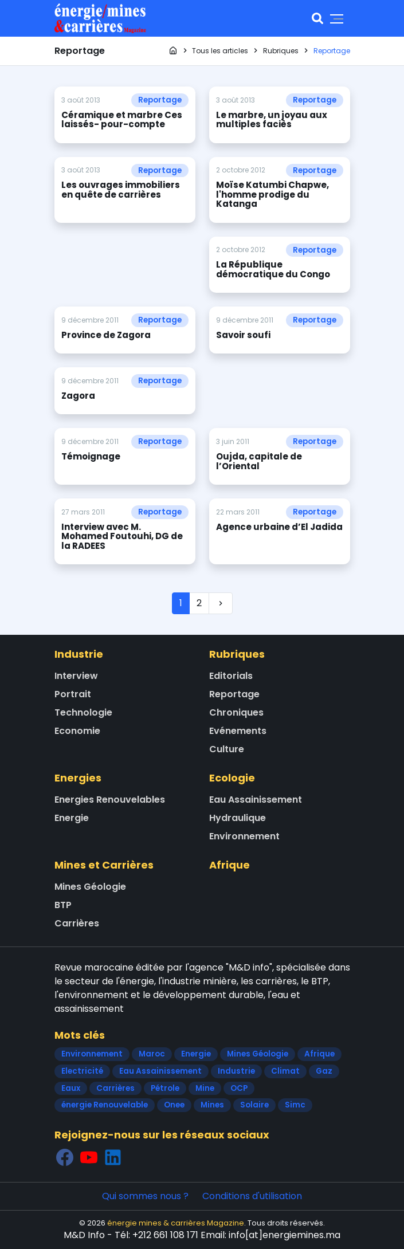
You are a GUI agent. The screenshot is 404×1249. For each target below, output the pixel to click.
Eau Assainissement (255, 799)
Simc (295, 1104)
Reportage (160, 100)
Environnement (244, 836)
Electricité (82, 1071)
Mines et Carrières (104, 865)
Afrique (229, 865)
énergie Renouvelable (104, 1104)
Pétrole (165, 1088)
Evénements (237, 730)
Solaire (254, 1104)
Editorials (231, 675)
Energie (71, 817)
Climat (285, 1071)
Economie (77, 730)
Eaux (70, 1088)
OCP (239, 1088)
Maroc (152, 1053)
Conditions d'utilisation (252, 1196)
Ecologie (232, 778)
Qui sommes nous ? (145, 1196)
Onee (174, 1104)
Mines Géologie (90, 886)
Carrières (76, 923)
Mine (204, 1088)
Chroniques (236, 712)
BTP (63, 905)
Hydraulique (237, 817)
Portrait (72, 694)
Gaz (324, 1071)
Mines (212, 1104)
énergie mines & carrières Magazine (175, 1222)
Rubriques (237, 654)
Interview (76, 675)
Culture (226, 749)
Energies (77, 778)
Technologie (83, 712)
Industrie (78, 654)
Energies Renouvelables (109, 799)
